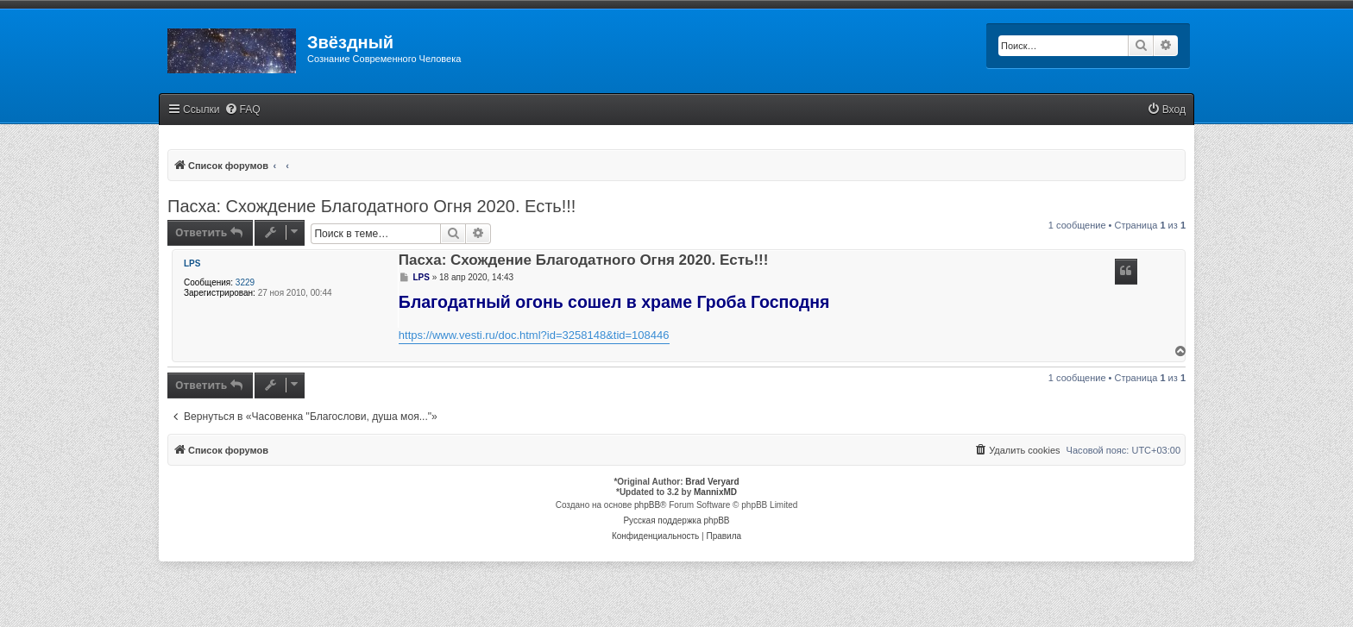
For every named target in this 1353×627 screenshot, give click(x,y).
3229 (245, 282)
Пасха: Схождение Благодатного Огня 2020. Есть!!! (371, 206)
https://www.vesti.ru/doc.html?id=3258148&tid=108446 (534, 335)
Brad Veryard (712, 481)
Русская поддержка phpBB (676, 520)
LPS (192, 263)
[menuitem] (242, 110)
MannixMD (715, 492)
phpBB (647, 505)
